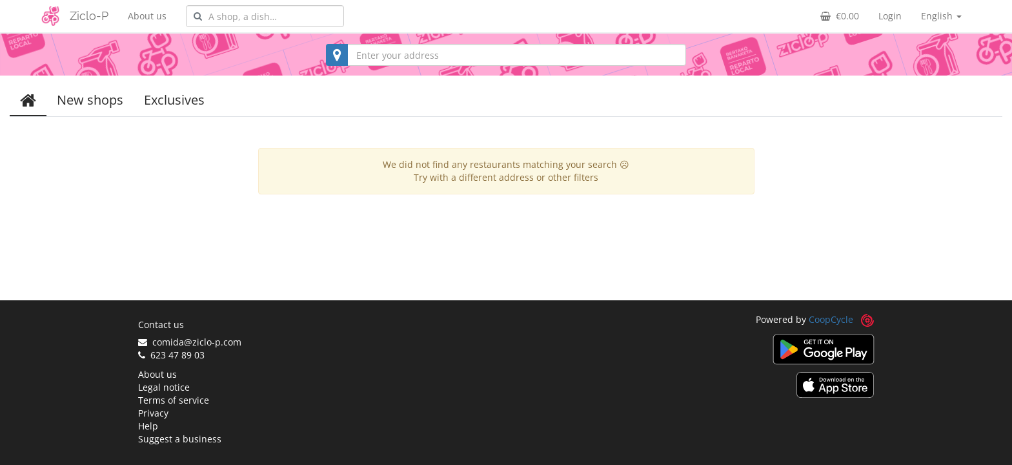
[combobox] (265, 16)
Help (148, 426)
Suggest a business (179, 439)
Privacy (153, 413)
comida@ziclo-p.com (189, 342)
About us (147, 16)
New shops (90, 99)
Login (890, 16)
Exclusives (174, 99)
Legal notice (164, 387)
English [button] (941, 16)
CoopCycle (831, 319)
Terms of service (173, 400)
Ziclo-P (89, 16)
